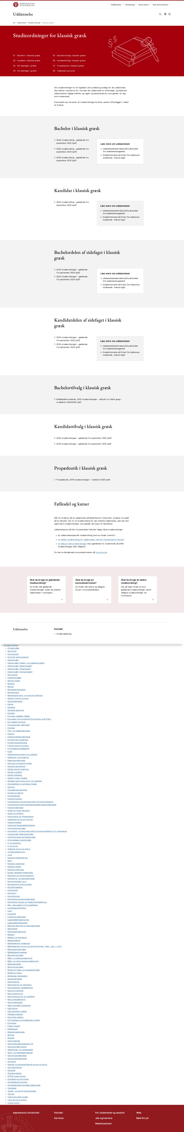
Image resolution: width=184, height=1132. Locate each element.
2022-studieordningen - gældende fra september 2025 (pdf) (71, 271)
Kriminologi (13, 890)
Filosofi (11, 734)
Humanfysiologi (15, 799)
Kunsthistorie (14, 896)
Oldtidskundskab (15, 1014)
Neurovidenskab (15, 1002)
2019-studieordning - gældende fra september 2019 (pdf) (72, 159)
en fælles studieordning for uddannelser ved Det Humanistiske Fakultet (91, 539)
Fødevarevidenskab (16, 760)
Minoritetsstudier (15, 967)
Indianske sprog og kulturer (20, 819)
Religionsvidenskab (16, 1032)
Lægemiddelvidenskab (17, 923)
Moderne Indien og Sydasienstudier (24, 970)
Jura (10, 855)
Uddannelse (116, 4)
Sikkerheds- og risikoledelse (20, 1050)
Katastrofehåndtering (18, 858)
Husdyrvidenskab (15, 807)
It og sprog (13, 846)
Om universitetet (160, 4)
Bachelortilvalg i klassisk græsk (71, 55)
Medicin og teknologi (17, 937)
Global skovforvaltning (18, 769)
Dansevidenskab (15, 701)
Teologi (11, 1094)
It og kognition (14, 843)
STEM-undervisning (17, 1076)
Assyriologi (12, 675)
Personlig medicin (15, 1017)
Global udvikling (15, 775)
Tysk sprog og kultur (17, 1100)
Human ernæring (15, 793)
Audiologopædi (14, 678)
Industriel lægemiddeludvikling (21, 825)
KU (14, 23)
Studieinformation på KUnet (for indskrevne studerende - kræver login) (121, 156)
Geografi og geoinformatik (20, 763)
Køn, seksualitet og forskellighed (23, 905)
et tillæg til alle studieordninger (72, 543)
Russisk (11, 1038)
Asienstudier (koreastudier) (20, 672)
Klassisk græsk (14, 866)
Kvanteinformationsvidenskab (21, 899)
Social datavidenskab (17, 1058)
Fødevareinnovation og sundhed (22, 754)
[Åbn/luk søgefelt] (160, 14)
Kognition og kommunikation (21, 875)
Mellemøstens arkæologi (19, 943)
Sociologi (12, 1061)
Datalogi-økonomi (16, 710)
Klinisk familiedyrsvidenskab (20, 872)
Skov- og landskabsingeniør (20, 1052)
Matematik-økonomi (17, 931)
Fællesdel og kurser (66, 71)
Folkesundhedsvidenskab (19, 737)
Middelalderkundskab (17, 952)
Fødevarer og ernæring (18, 757)
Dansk (10, 704)
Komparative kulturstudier (20, 884)
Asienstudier (13, 660)
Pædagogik (13, 1029)
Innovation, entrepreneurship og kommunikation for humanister (37, 831)
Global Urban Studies (17, 778)
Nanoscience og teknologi (19, 985)
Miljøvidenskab (14, 964)
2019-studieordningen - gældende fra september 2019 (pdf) (83, 444)
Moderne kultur (15, 973)
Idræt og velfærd (15, 813)
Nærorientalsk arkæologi (19, 1005)
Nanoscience (13, 982)
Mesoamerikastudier (17, 949)
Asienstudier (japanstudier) (20, 666)
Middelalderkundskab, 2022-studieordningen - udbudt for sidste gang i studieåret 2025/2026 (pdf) (88, 400)
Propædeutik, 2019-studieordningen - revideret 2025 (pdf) (83, 480)
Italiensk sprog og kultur (19, 849)
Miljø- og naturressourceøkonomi (23, 961)
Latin (10, 911)
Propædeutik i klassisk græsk (70, 66)
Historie (11, 787)
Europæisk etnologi (16, 722)
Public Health (14, 1026)
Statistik (11, 1070)
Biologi (10, 686)
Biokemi (11, 684)
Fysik (10, 751)
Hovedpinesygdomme (17, 790)
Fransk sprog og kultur (18, 745)
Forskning (129, 4)
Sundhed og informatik (18, 1079)
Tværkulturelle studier (18, 1097)
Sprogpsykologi (15, 1067)
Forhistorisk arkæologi (18, 740)
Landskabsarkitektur (17, 908)
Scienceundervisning (17, 1047)
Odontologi (13, 1008)
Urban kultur (14, 1103)
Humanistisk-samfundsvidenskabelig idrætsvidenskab (32, 804)
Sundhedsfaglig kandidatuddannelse (24, 1085)
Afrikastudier (13, 648)
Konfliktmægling (15, 887)
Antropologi (13, 654)
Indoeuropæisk (14, 822)
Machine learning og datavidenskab (24, 926)
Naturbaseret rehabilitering (20, 988)
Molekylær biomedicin (18, 976)
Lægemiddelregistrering (18, 920)
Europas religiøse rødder (19, 716)
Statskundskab (14, 1073)
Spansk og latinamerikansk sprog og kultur (27, 1064)
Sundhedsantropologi (17, 1082)
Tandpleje (12, 1088)
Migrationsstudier (16, 955)
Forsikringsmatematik (17, 743)
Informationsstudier (17, 828)
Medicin (11, 934)
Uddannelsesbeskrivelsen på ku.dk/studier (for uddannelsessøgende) (120, 150)
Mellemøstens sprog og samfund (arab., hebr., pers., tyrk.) (35, 946)
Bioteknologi (13, 692)
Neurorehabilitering (16, 999)
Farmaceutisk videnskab (19, 725)
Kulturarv (12, 893)
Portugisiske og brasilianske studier (24, 1020)
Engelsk (11, 713)
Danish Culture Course (18, 698)
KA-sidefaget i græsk (26, 71)
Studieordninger (34, 23)
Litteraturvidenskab (17, 917)
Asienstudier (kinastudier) (19, 669)
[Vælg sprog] (165, 14)
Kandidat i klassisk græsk (28, 60)
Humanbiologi (14, 796)
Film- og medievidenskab (19, 731)
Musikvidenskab (15, 979)
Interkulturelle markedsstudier (22, 837)
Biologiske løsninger (17, 689)
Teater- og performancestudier (22, 1091)
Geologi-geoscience (16, 766)
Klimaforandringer (16, 870)
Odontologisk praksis (17, 1011)
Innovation (144, 4)
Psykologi (12, 1023)
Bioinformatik (14, 681)
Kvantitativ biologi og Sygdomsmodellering (27, 902)
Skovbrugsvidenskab (17, 1055)
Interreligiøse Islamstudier (19, 840)
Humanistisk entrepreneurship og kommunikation (30, 802)
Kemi (10, 861)
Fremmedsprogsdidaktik (18, 748)
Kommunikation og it (17, 881)
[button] (169, 14)
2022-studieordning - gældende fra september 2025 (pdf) (72, 141)
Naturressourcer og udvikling (21, 996)
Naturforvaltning (15, 991)
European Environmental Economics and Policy (29, 719)
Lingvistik (12, 914)
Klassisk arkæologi (16, 864)
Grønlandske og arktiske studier (22, 784)
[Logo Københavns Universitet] (24, 4)
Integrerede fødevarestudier (21, 834)
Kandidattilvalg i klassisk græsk (71, 60)
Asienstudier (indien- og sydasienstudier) (26, 663)
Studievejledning (63, 634)
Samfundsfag (14, 1041)
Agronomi (12, 651)
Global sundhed (15, 772)
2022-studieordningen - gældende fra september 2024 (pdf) (71, 278)
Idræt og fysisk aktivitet (19, 810)
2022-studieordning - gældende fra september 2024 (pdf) (72, 150)
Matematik (12, 929)
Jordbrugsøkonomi (16, 852)
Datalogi (11, 707)
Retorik (11, 1035)
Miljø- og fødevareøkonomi (20, 958)
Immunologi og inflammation (21, 816)
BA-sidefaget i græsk (26, 66)
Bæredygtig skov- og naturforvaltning (25, 695)
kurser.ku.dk (101, 552)
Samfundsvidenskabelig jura (20, 1044)
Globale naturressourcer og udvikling (25, 781)
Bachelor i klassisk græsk (28, 55)
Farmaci (11, 728)
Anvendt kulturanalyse (18, 657)
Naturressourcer (15, 993)
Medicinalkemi (14, 940)
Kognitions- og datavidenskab (21, 878)
